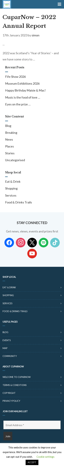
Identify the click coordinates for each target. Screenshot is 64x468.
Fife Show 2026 (15, 76)
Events (7, 340)
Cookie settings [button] (45, 456)
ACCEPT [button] (32, 462)
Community (10, 356)
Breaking (11, 132)
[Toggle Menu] (59, 4)
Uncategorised (15, 160)
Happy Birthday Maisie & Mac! (25, 90)
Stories (10, 153)
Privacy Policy (11, 400)
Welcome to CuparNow (17, 377)
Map (5, 348)
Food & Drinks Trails (18, 202)
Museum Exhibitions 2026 (22, 83)
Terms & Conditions (15, 385)
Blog (8, 126)
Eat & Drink (12, 181)
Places (9, 146)
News (9, 139)
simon (35, 35)
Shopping (11, 188)
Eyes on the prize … (18, 104)
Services (10, 195)
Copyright (9, 393)
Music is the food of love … (22, 97)
